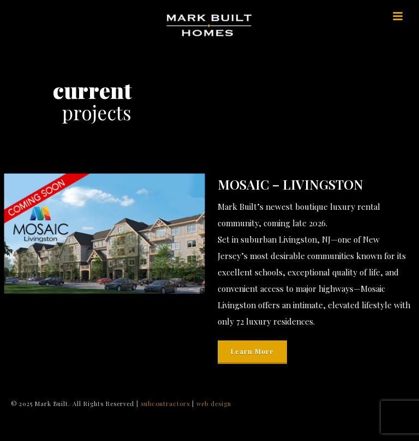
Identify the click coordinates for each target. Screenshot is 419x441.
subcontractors (166, 403)
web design (213, 403)
